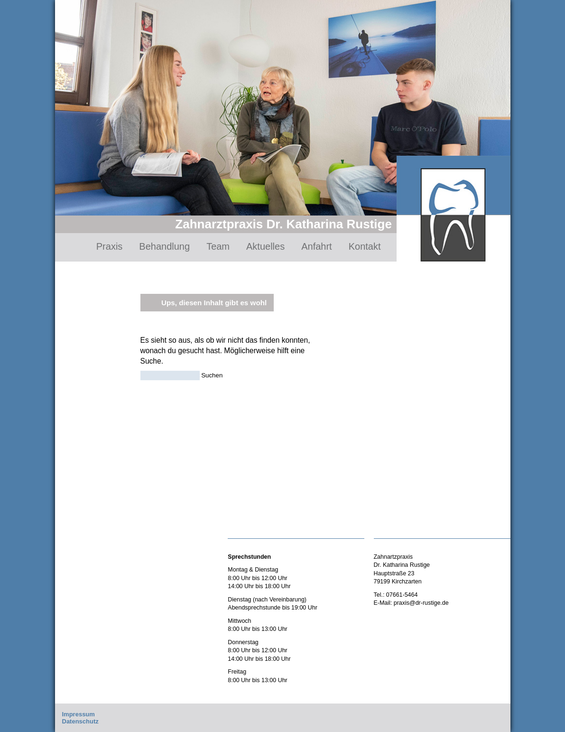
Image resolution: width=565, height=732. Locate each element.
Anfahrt (316, 246)
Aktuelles (265, 246)
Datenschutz (80, 721)
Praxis (109, 246)
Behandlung (164, 246)
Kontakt (365, 246)
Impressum (78, 714)
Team (218, 246)
